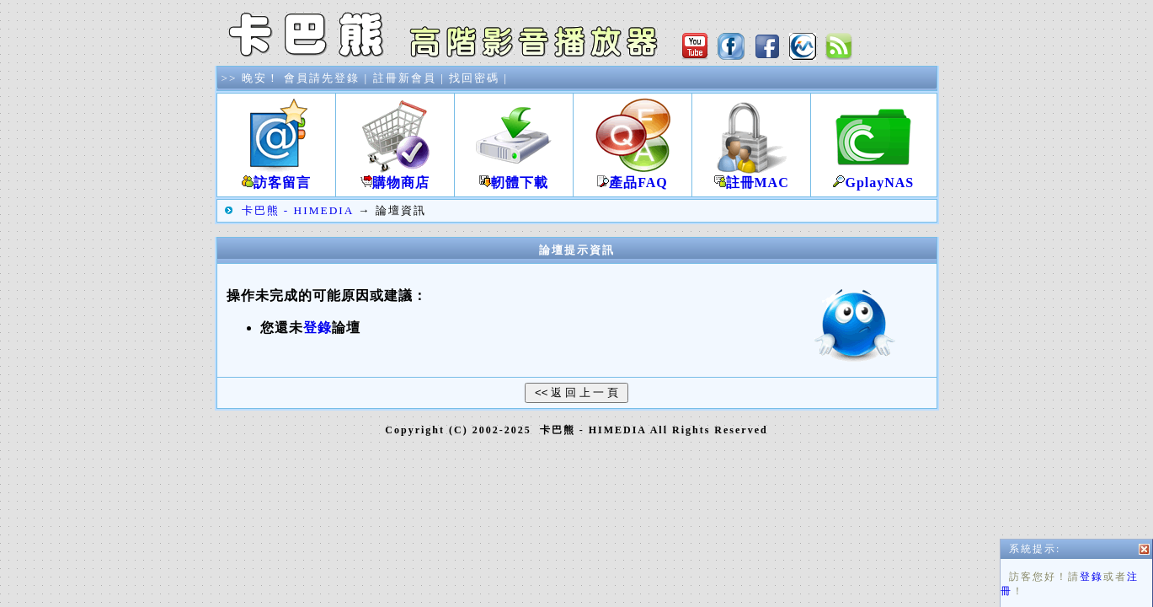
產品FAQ (632, 176)
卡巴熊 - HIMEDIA (298, 210)
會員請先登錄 (322, 78)
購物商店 (395, 176)
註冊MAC (751, 176)
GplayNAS (873, 176)
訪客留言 (276, 176)
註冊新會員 (404, 78)
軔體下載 (514, 176)
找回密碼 (474, 78)
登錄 (1091, 583)
